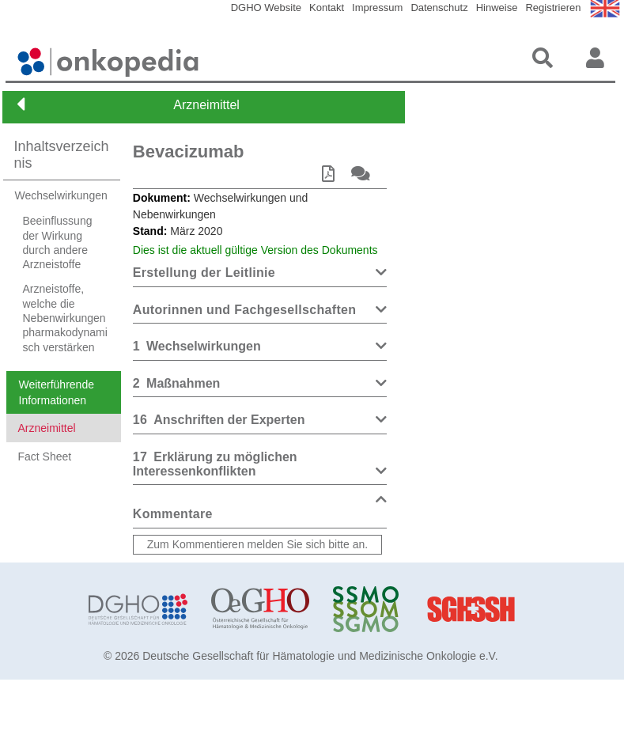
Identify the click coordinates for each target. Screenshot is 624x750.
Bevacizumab (188, 151)
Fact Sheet (45, 520)
